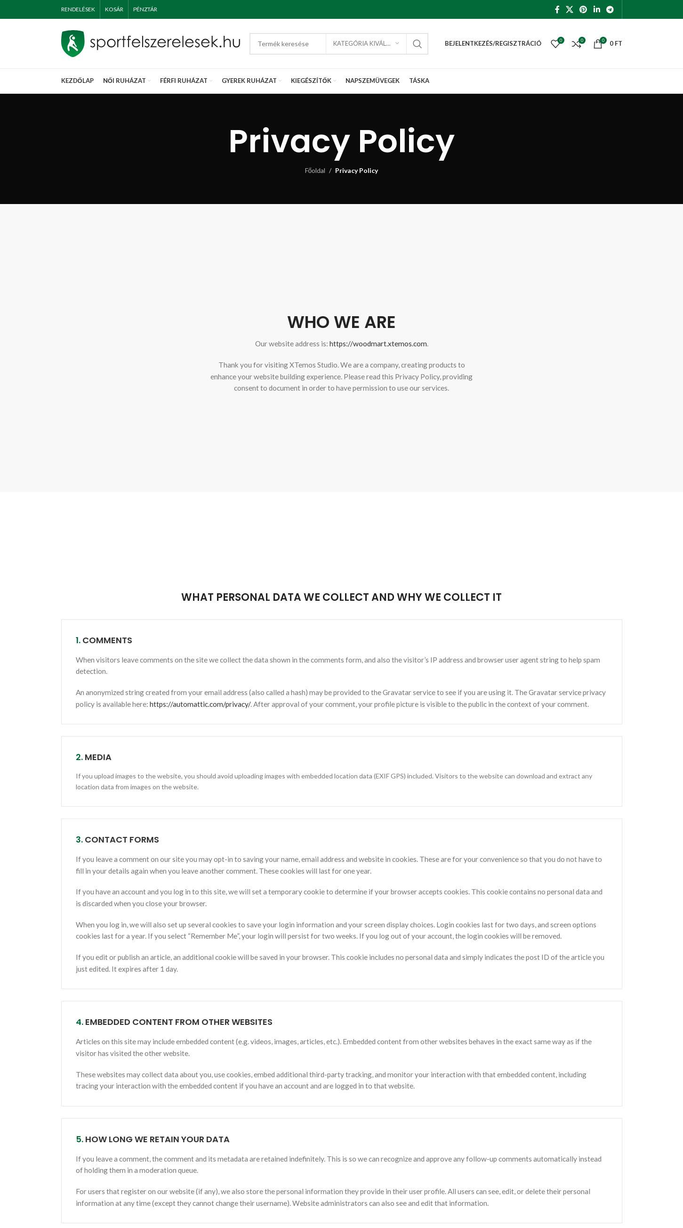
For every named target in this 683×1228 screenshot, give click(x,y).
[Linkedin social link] (596, 9)
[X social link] (569, 9)
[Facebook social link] (557, 9)
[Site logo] (150, 43)
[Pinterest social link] (583, 9)
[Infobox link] (341, 306)
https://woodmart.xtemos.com (378, 343)
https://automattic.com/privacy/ (200, 704)
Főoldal (315, 170)
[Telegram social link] (610, 9)
